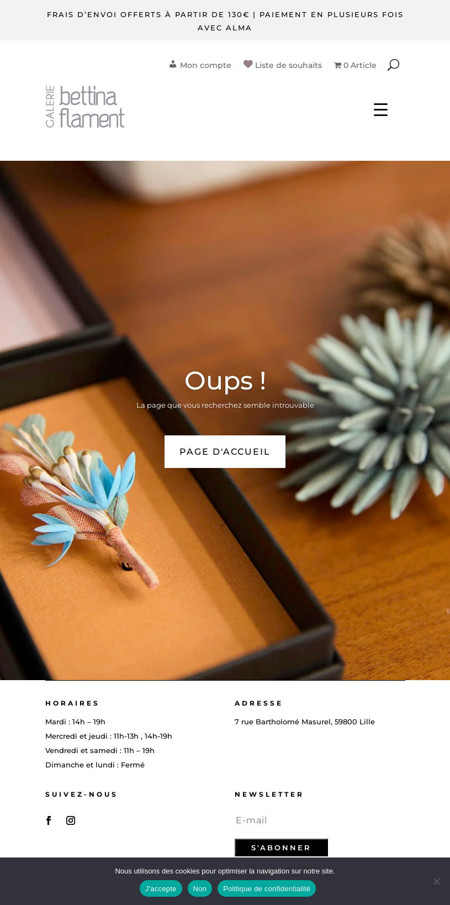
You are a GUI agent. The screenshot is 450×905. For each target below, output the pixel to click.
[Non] (436, 881)
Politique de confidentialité (266, 889)
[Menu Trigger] (381, 109)
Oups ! (225, 380)
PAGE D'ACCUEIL (225, 451)
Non (200, 889)
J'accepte (161, 889)
